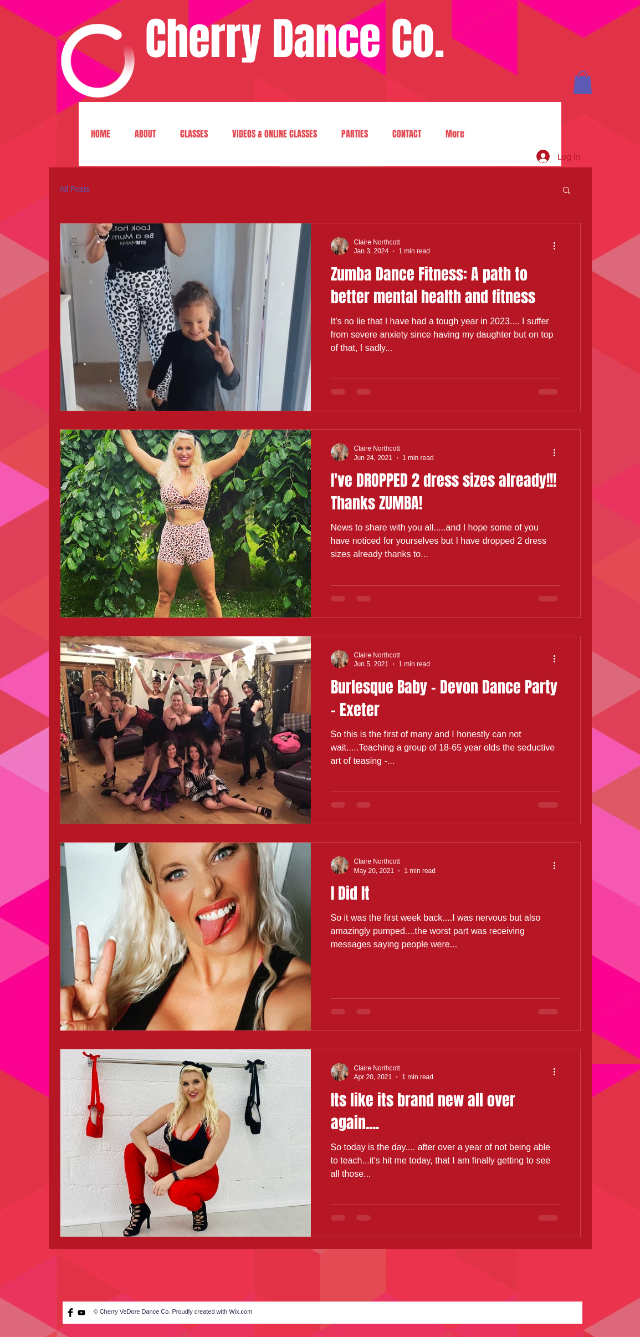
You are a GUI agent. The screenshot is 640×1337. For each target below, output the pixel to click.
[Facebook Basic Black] (70, 1312)
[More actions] (558, 246)
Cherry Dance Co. (294, 39)
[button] (582, 82)
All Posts (75, 189)
